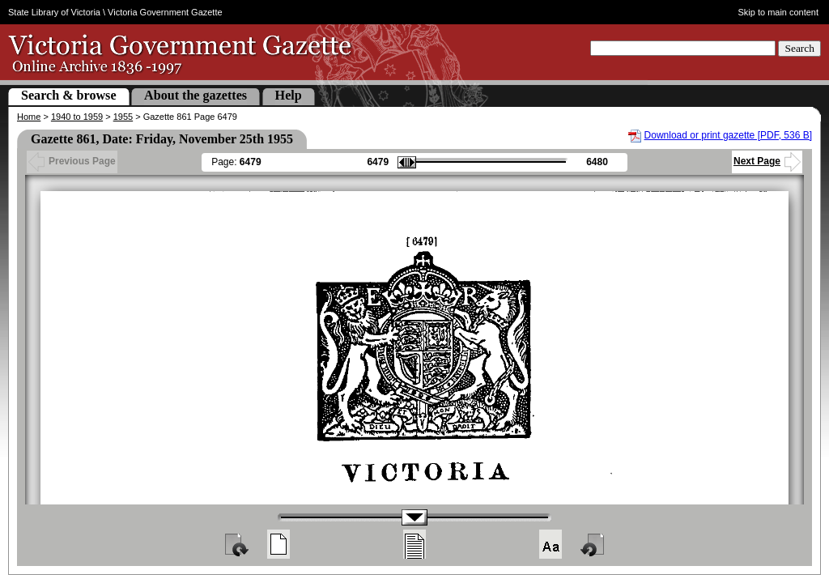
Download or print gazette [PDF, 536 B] (728, 135)
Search (799, 48)
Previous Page (72, 161)
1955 (123, 116)
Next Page (767, 161)
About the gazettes (195, 95)
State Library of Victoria (54, 12)
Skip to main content (778, 12)
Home (28, 116)
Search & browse (69, 95)
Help (288, 95)
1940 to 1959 (77, 116)
